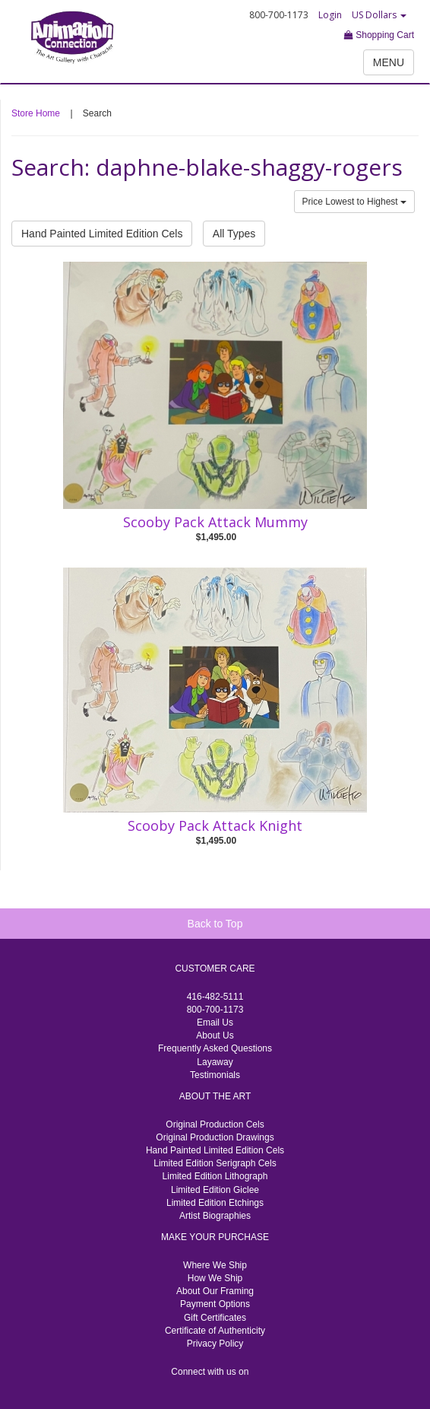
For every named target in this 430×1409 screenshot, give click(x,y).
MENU (388, 62)
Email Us (215, 1022)
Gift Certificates (215, 1317)
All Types (234, 233)
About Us (214, 1035)
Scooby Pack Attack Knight (215, 825)
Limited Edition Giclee (215, 1190)
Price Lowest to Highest (354, 201)
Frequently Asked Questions (215, 1048)
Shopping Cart (379, 35)
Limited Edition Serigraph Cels (214, 1163)
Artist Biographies (215, 1215)
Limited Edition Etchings (215, 1202)
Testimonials (215, 1075)
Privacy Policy (215, 1343)
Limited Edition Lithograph (215, 1176)
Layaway (214, 1062)
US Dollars (379, 14)
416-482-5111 (215, 996)
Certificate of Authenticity (215, 1330)
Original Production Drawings (214, 1137)
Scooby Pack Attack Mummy (215, 522)
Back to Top (215, 924)
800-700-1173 (215, 1009)
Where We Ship (215, 1265)
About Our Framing (215, 1291)
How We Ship (215, 1278)
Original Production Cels (215, 1124)
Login (330, 14)
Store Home (35, 113)
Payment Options (215, 1304)
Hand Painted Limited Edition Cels (101, 233)
